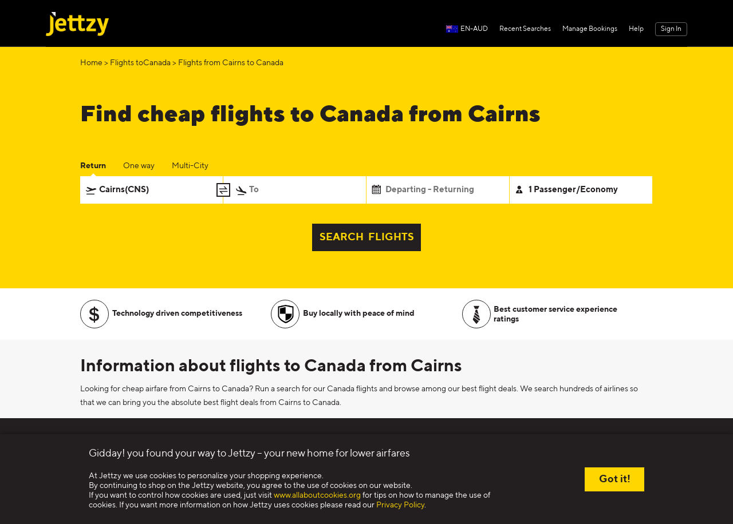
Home (91, 63)
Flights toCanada (140, 63)
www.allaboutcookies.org (317, 495)
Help (636, 29)
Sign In (671, 29)
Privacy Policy (400, 505)
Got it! (614, 479)
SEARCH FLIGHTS (367, 237)
